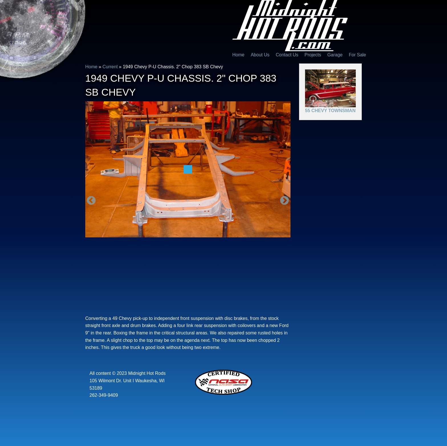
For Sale (357, 54)
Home (238, 54)
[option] (187, 169)
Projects (312, 54)
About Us (260, 54)
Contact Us (287, 54)
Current (109, 66)
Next (284, 201)
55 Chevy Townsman (330, 110)
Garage (334, 54)
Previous (91, 201)
